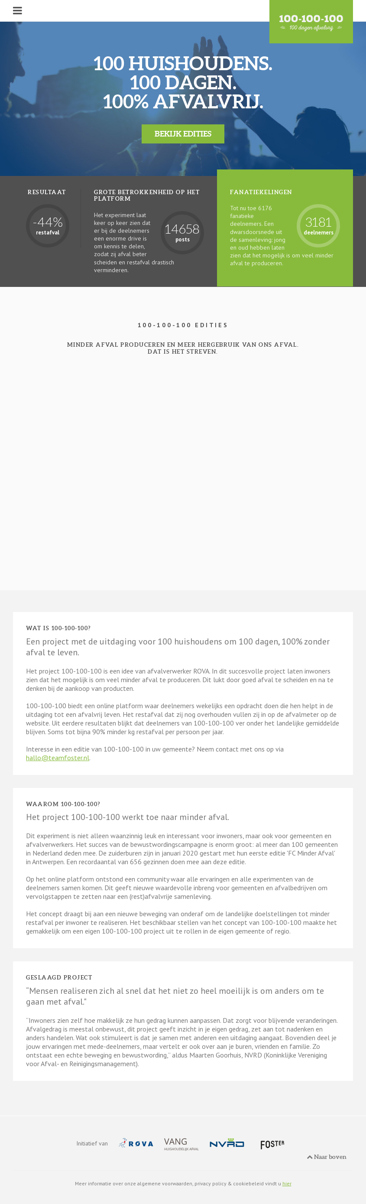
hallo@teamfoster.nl (57, 757)
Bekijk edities (183, 133)
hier (287, 1183)
